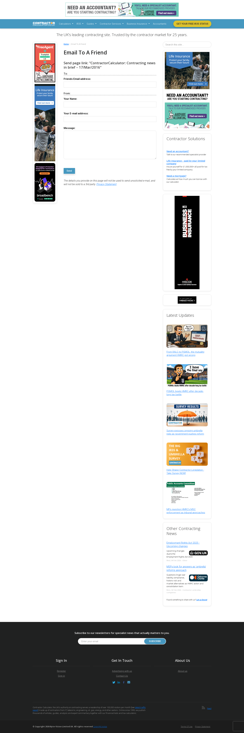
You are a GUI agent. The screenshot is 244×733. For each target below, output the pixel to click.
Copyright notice (100, 726)
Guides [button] (91, 23)
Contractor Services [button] (111, 23)
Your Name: (70, 98)
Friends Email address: (77, 78)
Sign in (61, 676)
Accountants (159, 23)
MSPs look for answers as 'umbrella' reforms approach (186, 568)
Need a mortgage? (176, 175)
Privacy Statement (106, 184)
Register (61, 671)
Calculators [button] (65, 23)
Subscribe (155, 641)
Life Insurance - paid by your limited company (186, 162)
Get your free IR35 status (192, 23)
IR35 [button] (79, 23)
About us (182, 671)
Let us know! (201, 600)
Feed (209, 708)
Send (69, 171)
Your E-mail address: (76, 113)
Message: (69, 128)
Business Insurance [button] (137, 23)
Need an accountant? (178, 151)
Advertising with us (122, 671)
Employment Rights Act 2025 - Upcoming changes (183, 544)
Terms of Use (186, 726)
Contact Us (122, 676)
